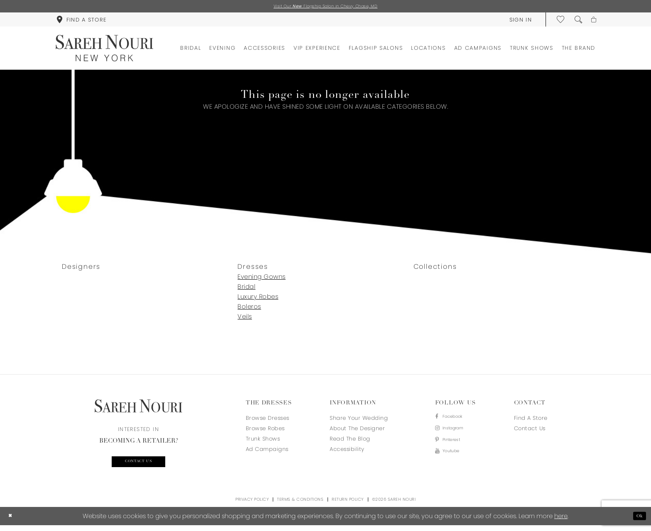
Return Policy (348, 505)
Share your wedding (359, 420)
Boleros (249, 308)
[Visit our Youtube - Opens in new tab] (454, 463)
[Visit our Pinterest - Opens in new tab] (454, 448)
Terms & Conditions (300, 505)
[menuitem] (81, 22)
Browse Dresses (267, 420)
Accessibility (347, 451)
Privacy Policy (252, 505)
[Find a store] (81, 22)
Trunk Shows (263, 441)
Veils (244, 318)
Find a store (531, 420)
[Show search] (573, 22)
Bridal (246, 289)
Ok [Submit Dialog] (637, 521)
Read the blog (350, 441)
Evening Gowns (261, 279)
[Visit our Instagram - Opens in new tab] (454, 434)
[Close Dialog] (12, 521)
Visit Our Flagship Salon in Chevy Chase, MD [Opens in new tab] (326, 7)
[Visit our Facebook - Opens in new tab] (454, 420)
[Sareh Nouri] (104, 50)
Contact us (138, 466)
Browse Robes (265, 431)
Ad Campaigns (267, 451)
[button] (516, 22)
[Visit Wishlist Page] (556, 22)
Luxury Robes (257, 299)
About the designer (357, 431)
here (561, 521)
